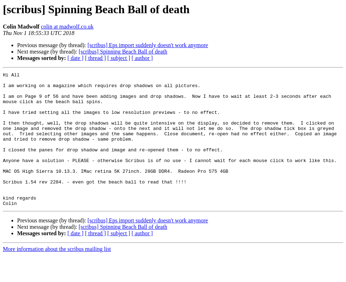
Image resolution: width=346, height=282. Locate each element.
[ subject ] (118, 58)
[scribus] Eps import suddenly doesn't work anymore (147, 45)
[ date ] (75, 58)
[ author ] (142, 58)
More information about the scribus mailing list (57, 276)
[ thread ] (95, 58)
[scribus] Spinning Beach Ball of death (122, 52)
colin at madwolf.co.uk (67, 27)
